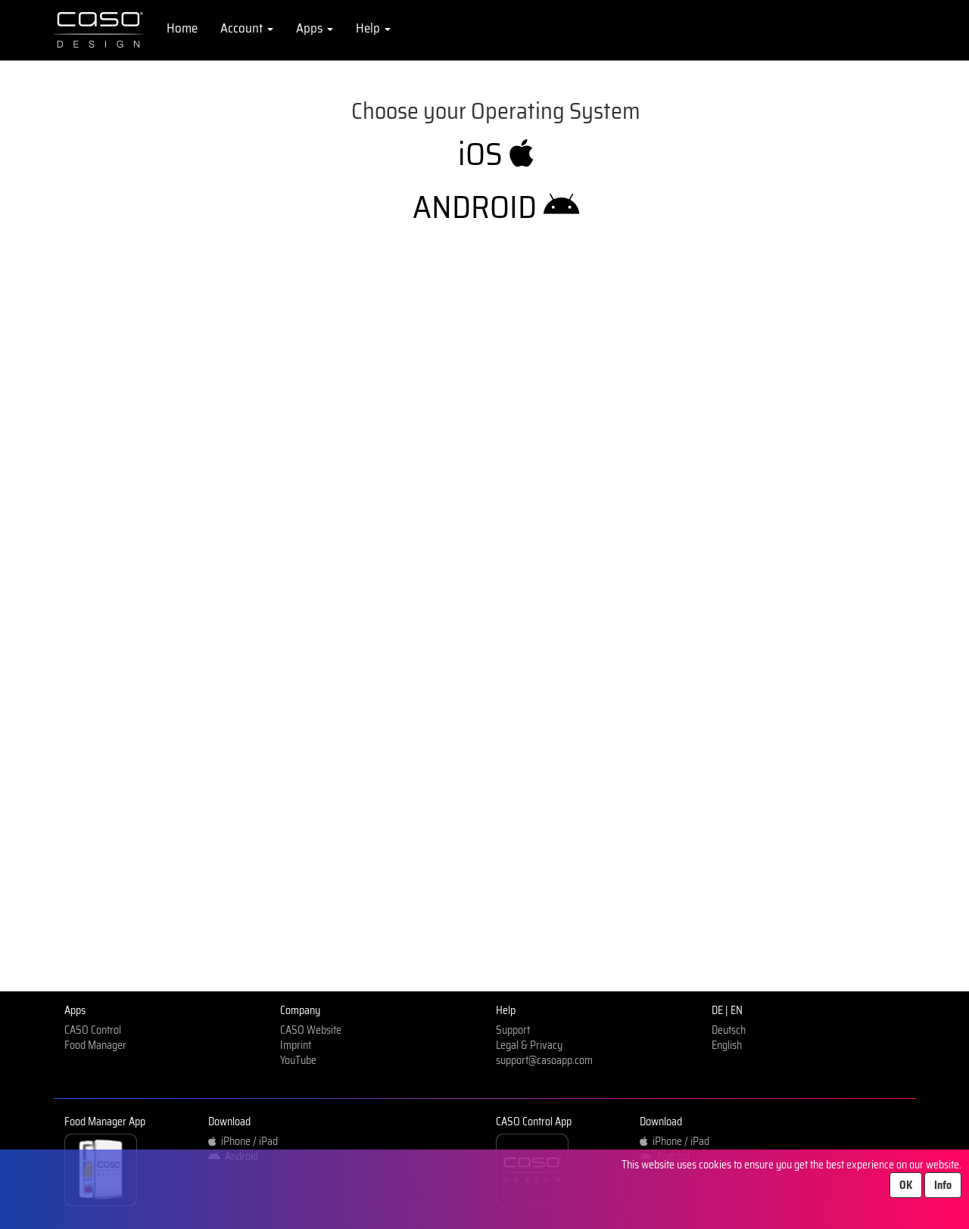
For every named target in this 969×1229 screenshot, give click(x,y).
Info (943, 1185)
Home (182, 28)
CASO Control (92, 1030)
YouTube (298, 1060)
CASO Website (310, 1030)
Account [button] (246, 28)
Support (513, 1030)
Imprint (295, 1045)
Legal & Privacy (529, 1045)
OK (905, 1185)
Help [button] (373, 28)
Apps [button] (314, 28)
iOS (496, 154)
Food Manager (95, 1045)
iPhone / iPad (243, 1141)
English (727, 1045)
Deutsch (729, 1030)
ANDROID (496, 207)
